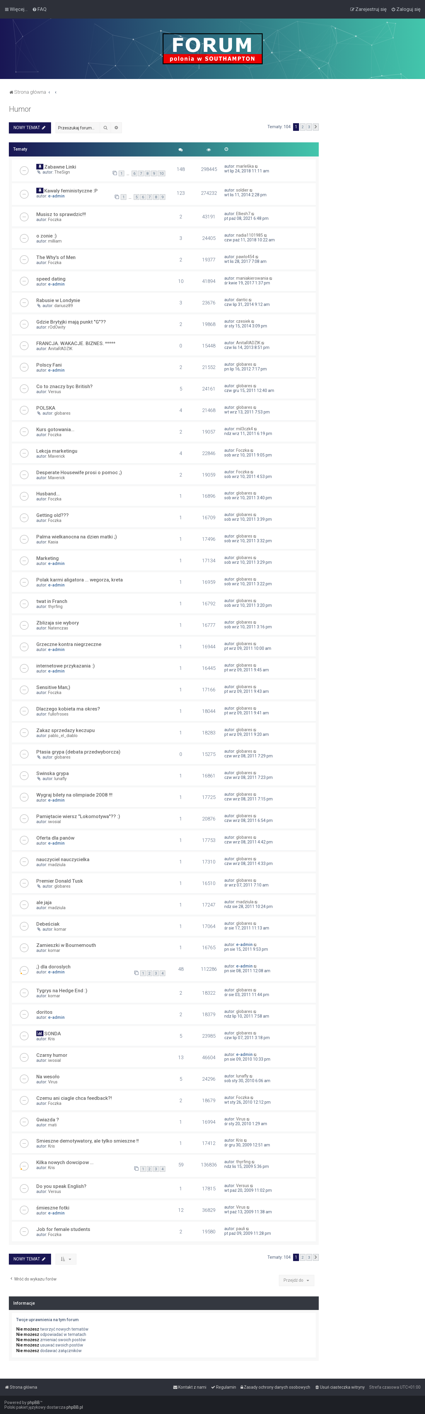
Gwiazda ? (47, 1120)
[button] (316, 127)
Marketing (47, 558)
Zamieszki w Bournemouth (66, 945)
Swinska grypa (52, 773)
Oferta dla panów (55, 838)
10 (161, 173)
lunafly (60, 778)
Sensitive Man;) (53, 687)
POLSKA (45, 408)
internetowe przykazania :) (65, 666)
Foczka (54, 219)
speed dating (51, 279)
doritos (44, 1012)
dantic (242, 299)
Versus (54, 391)
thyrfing (55, 606)
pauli (240, 1228)
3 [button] (309, 127)
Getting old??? (52, 515)
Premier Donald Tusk (59, 881)
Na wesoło (48, 1077)
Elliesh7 (243, 213)
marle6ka (245, 166)
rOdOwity (57, 327)
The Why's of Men (56, 257)
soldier (242, 190)
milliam (55, 241)
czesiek (243, 321)
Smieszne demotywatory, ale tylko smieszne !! (87, 1141)
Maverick (56, 456)
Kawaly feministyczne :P (71, 191)
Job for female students (63, 1229)
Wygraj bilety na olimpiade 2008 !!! (74, 795)
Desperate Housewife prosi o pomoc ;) (79, 472)
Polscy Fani (49, 365)
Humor (20, 109)
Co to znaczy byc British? (64, 386)
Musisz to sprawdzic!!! (61, 214)
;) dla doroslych (53, 967)
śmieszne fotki (52, 1208)
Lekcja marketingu (56, 451)
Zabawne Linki (60, 167)
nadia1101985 (249, 235)
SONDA (52, 1033)
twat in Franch (51, 601)
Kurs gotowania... (55, 429)
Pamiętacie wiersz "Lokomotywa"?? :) (78, 816)
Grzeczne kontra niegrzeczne (68, 644)
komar (60, 929)
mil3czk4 (244, 428)
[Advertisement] (372, 193)
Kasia (53, 542)
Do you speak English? (61, 1186)
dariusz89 (63, 305)
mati (52, 1125)
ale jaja (44, 902)
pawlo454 (245, 256)
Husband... (48, 494)
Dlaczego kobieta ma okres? (68, 709)
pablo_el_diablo (63, 735)
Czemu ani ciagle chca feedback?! (74, 1098)
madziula (57, 864)
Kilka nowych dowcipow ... (65, 1162)
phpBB (33, 1402)
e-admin (56, 196)
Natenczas (58, 628)
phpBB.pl (74, 1407)
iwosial (54, 821)
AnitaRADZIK (60, 348)
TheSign (62, 172)
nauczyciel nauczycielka (62, 859)
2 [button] (303, 127)
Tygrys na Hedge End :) (61, 990)
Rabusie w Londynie (58, 300)
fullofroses (58, 714)
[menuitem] (39, 9)
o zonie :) (46, 236)
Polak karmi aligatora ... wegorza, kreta (79, 580)
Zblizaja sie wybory (57, 623)
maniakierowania (252, 278)
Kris (51, 1038)
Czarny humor (51, 1055)
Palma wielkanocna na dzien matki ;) (76, 537)
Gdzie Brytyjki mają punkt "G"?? (71, 322)
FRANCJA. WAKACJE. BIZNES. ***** (75, 343)
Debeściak (48, 924)
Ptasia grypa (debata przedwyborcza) (78, 752)
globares (244, 364)
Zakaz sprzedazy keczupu (65, 730)
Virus (53, 1082)
